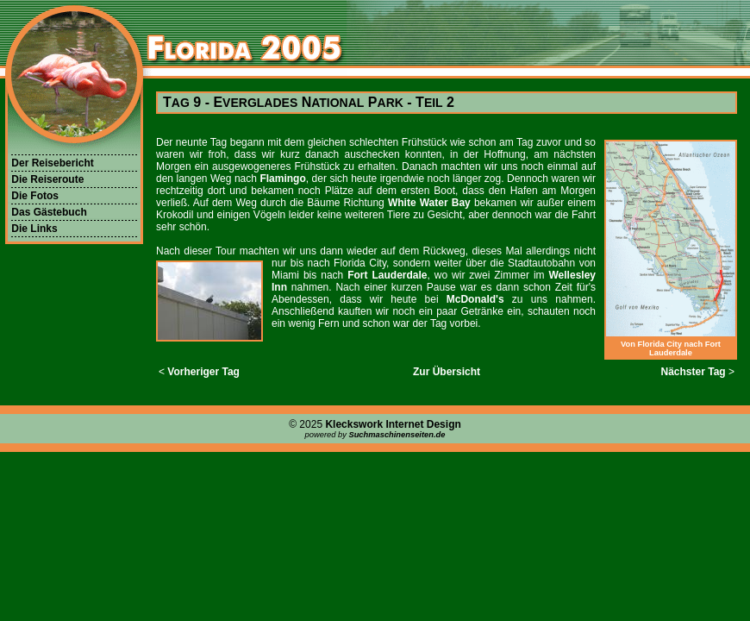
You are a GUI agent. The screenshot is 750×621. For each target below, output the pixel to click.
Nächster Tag (693, 372)
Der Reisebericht (52, 163)
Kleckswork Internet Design (392, 424)
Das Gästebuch (48, 212)
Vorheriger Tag (203, 372)
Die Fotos (35, 196)
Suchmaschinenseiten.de (396, 434)
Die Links (34, 229)
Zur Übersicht (446, 372)
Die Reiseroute (47, 179)
